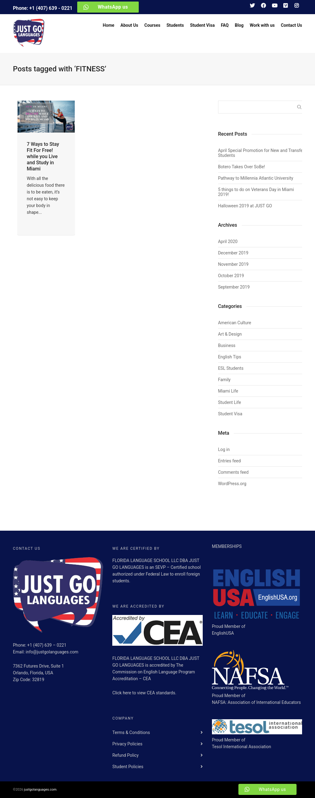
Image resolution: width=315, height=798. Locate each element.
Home (108, 25)
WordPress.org (232, 483)
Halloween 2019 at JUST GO (245, 205)
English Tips (229, 356)
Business (227, 345)
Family (224, 379)
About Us (129, 25)
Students (175, 25)
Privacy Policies (127, 743)
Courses (152, 25)
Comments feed (233, 472)
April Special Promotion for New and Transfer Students (261, 153)
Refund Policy (125, 755)
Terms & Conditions (131, 732)
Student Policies (127, 766)
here (127, 692)
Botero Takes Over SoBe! (241, 166)
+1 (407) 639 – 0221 (46, 645)
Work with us (262, 25)
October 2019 (231, 275)
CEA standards (161, 692)
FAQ (225, 25)
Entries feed (229, 460)
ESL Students (231, 368)
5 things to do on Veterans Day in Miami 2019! (256, 192)
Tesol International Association (241, 746)
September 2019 (234, 287)
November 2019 (233, 264)
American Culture (234, 322)
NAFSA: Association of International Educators (256, 702)
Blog (239, 25)
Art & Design (230, 334)
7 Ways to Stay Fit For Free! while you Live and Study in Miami (43, 156)
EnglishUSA (223, 633)
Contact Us (291, 25)
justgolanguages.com (40, 790)
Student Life (229, 402)
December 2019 (233, 252)
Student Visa (202, 25)
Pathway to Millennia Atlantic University (255, 178)
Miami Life (228, 391)
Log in (224, 449)
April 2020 (228, 241)
